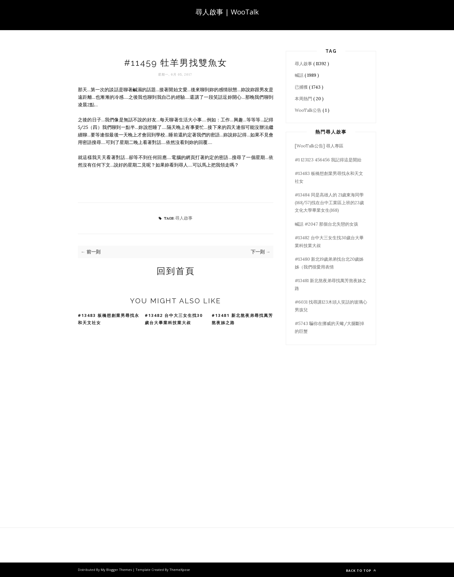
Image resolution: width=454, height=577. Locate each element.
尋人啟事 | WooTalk (227, 12)
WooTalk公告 (309, 110)
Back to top (361, 570)
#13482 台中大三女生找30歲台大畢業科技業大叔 (174, 319)
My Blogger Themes (117, 569)
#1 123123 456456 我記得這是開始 (328, 159)
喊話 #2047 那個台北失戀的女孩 (326, 224)
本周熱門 (304, 98)
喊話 (300, 75)
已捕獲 (302, 87)
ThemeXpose (179, 569)
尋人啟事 (184, 218)
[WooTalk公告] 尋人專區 (319, 146)
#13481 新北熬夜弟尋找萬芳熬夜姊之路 (242, 319)
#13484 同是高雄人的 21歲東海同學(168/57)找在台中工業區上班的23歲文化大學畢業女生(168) (329, 202)
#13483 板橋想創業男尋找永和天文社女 (108, 319)
